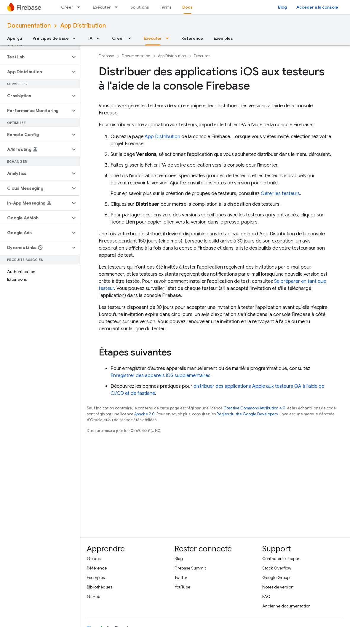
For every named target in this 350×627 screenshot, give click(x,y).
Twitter (181, 577)
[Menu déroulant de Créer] (80, 7)
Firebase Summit (190, 568)
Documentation (29, 25)
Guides (93, 558)
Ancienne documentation (286, 606)
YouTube (182, 587)
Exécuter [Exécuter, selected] (153, 38)
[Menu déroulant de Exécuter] (118, 7)
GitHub (93, 596)
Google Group (276, 577)
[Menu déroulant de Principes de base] (76, 38)
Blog (282, 7)
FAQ (266, 596)
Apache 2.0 (144, 414)
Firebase (106, 55)
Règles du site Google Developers (247, 414)
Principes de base (51, 38)
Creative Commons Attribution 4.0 (254, 408)
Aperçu (14, 38)
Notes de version (277, 587)
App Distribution (83, 25)
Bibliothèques (99, 587)
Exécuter (102, 7)
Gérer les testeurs (280, 194)
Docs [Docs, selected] (187, 7)
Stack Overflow (276, 568)
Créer (67, 7)
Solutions (139, 7)
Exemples (223, 38)
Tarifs (166, 7)
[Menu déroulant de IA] (99, 38)
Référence (192, 38)
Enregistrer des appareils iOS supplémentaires (160, 376)
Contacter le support (281, 558)
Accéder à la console (317, 7)
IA (90, 38)
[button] (35, 57)
